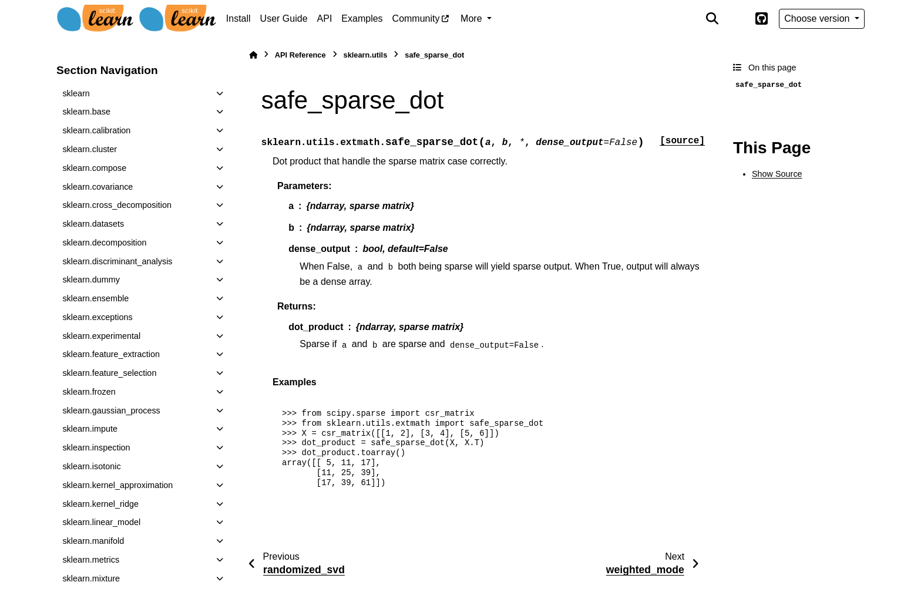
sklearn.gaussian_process (111, 410)
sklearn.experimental (101, 336)
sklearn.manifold (93, 541)
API (324, 18)
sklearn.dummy (91, 279)
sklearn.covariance (97, 186)
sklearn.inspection (96, 447)
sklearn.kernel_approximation (117, 485)
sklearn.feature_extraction (111, 354)
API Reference (300, 55)
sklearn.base (86, 111)
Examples (361, 18)
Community (416, 18)
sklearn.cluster (89, 149)
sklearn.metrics (90, 559)
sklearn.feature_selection (109, 373)
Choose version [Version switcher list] (818, 18)
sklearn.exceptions (97, 317)
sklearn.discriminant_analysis (117, 261)
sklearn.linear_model (101, 522)
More (472, 18)
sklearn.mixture (91, 578)
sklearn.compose (94, 168)
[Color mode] (737, 19)
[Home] (253, 55)
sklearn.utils (366, 55)
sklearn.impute (89, 428)
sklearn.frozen (88, 391)
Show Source (777, 174)
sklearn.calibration (96, 130)
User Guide (284, 18)
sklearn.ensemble (95, 298)
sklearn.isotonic (91, 466)
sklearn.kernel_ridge (100, 504)
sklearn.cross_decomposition (117, 205)
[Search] (712, 19)
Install (238, 18)
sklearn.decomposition (104, 242)
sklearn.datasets (93, 223)
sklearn (75, 93)
